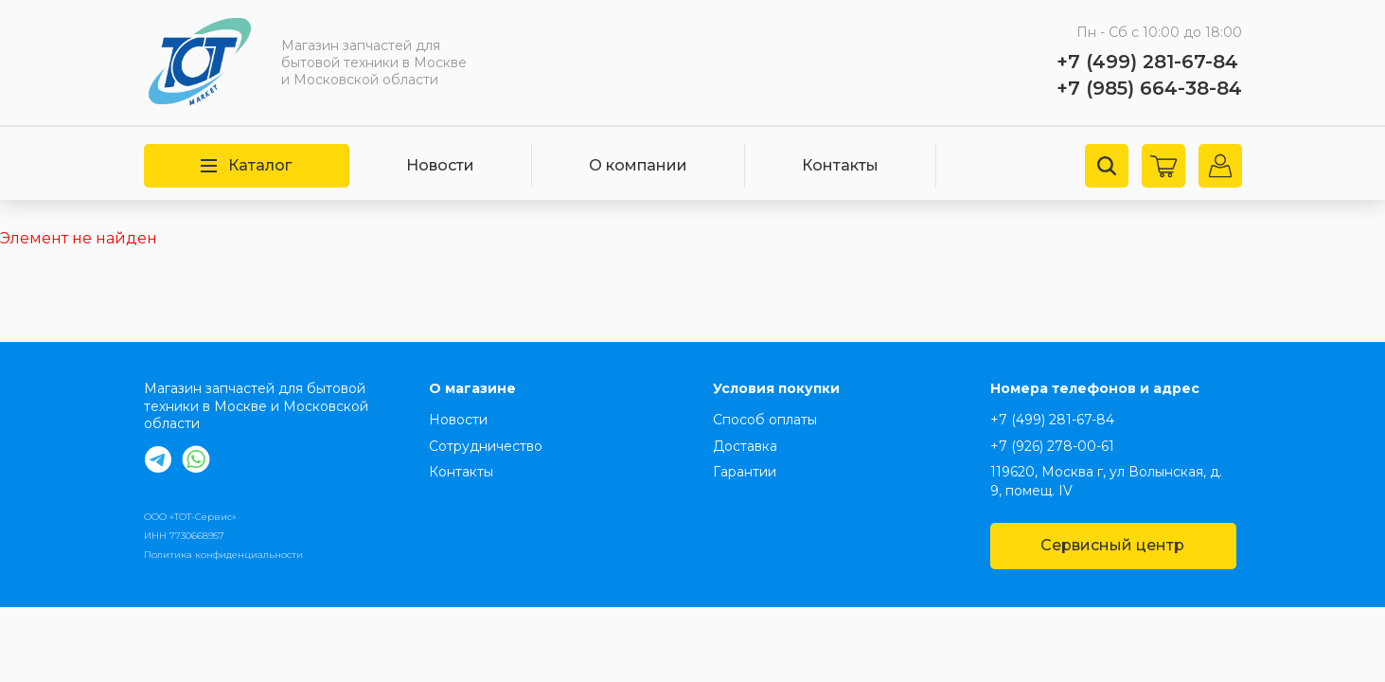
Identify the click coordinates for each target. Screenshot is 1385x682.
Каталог (246, 165)
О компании (638, 165)
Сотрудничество (485, 446)
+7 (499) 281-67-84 (1147, 61)
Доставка (745, 446)
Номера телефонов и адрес (1094, 388)
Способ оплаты (765, 419)
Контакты (840, 165)
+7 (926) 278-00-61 (1052, 446)
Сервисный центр (1112, 545)
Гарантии (744, 471)
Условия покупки (776, 388)
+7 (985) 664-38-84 (1149, 88)
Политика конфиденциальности (223, 554)
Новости (440, 165)
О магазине (472, 388)
